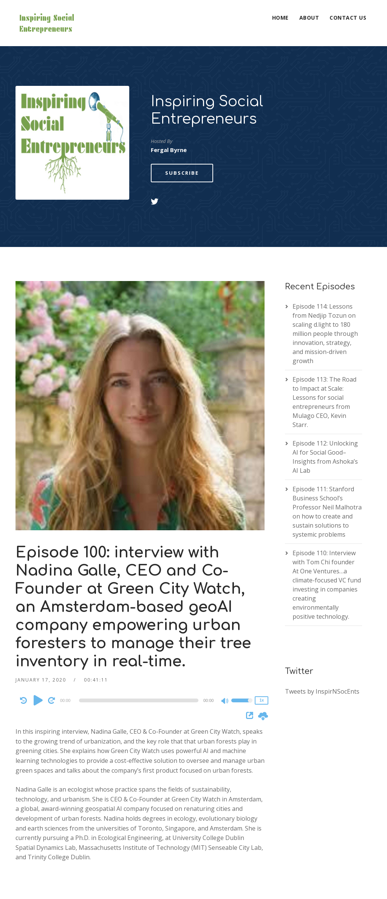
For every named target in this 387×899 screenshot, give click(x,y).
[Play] (38, 653)
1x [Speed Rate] (262, 654)
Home (280, 17)
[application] (140, 654)
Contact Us (348, 17)
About (309, 17)
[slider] (138, 654)
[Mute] (225, 655)
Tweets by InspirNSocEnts (322, 645)
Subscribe (182, 126)
